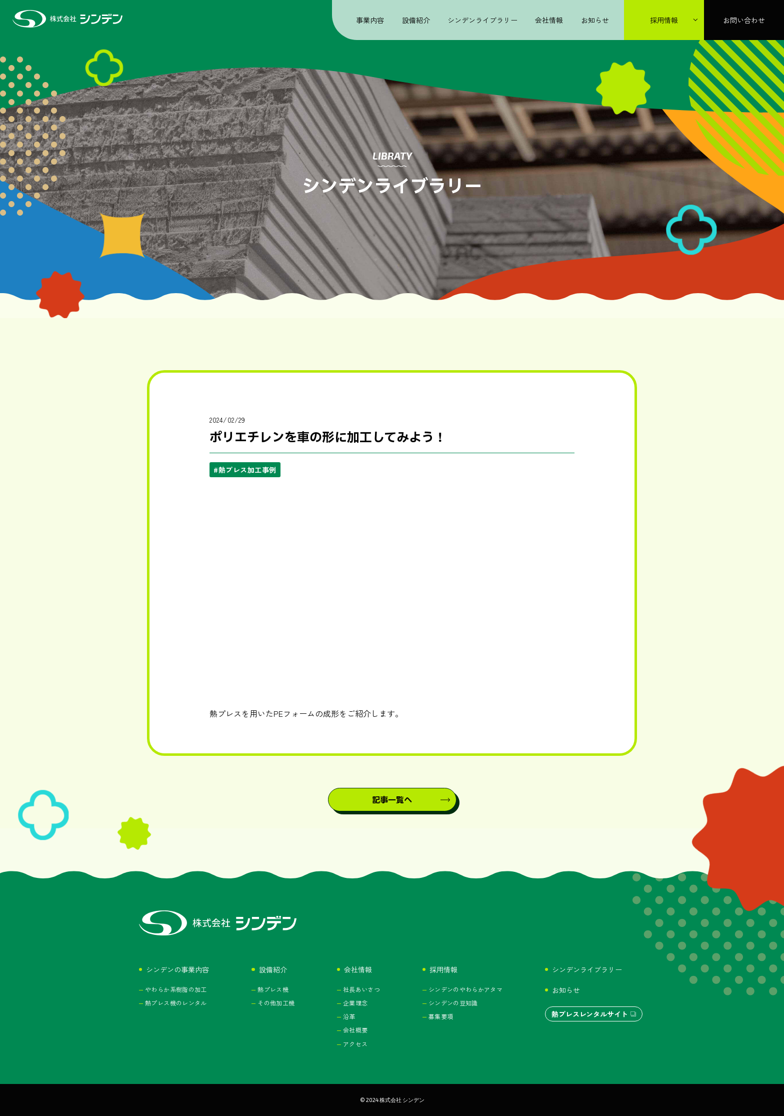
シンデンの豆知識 (453, 1002)
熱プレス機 (273, 989)
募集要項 (440, 1016)
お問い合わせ (744, 20)
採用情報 (444, 969)
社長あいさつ (361, 989)
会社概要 (355, 1029)
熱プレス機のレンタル (176, 1002)
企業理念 (355, 1002)
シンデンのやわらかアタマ (465, 989)
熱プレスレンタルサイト (590, 1014)
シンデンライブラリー (483, 20)
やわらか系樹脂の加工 (176, 989)
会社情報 (549, 20)
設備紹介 (416, 20)
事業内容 (370, 20)
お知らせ (595, 20)
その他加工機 (276, 1002)
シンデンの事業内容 (177, 969)
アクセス (355, 1043)
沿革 (349, 1016)
